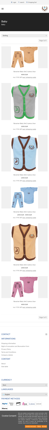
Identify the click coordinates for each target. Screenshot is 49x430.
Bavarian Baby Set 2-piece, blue (24, 71)
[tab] (24, 334)
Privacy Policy (6, 349)
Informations (8, 339)
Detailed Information (30, 426)
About (3, 364)
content (5, 359)
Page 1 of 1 (43, 40)
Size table (4, 366)
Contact (24, 334)
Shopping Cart (32, 2)
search (22, 2)
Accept (44, 426)
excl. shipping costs (29, 77)
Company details (7, 355)
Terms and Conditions (8, 352)
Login (14, 2)
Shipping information (8, 343)
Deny (39, 426)
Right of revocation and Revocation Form (15, 346)
